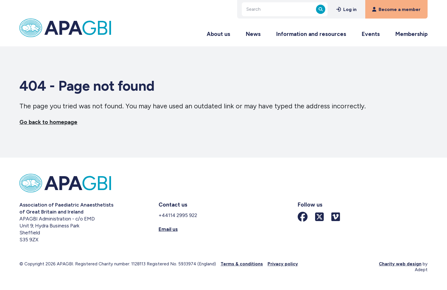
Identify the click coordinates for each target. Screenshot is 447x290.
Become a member (396, 9)
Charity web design (400, 264)
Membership (411, 34)
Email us (168, 229)
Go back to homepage (48, 122)
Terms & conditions (242, 264)
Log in (346, 9)
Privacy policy (283, 264)
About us (218, 34)
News (253, 34)
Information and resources (311, 34)
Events (371, 34)
